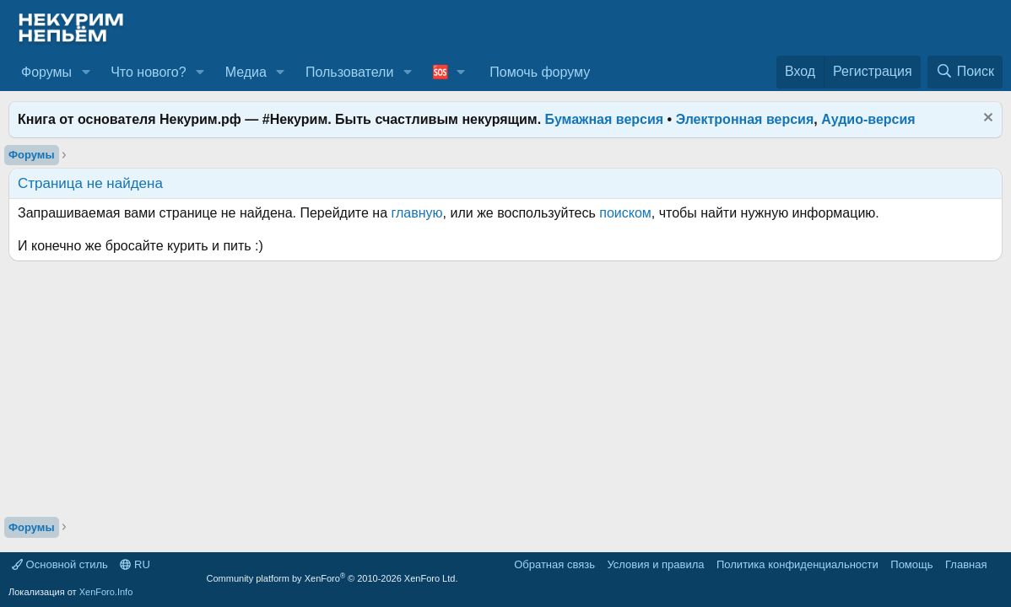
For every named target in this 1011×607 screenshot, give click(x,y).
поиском (625, 213)
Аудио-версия (868, 119)
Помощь (911, 564)
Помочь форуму (539, 72)
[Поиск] (965, 72)
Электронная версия (745, 119)
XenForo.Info (106, 592)
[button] (85, 72)
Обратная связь (554, 564)
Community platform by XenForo (332, 578)
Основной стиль (60, 564)
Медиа (246, 72)
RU (134, 564)
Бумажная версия (604, 119)
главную (417, 213)
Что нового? (148, 72)
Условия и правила (655, 564)
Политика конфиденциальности (797, 564)
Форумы (46, 72)
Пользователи (349, 72)
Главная (966, 564)
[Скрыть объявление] (986, 119)
